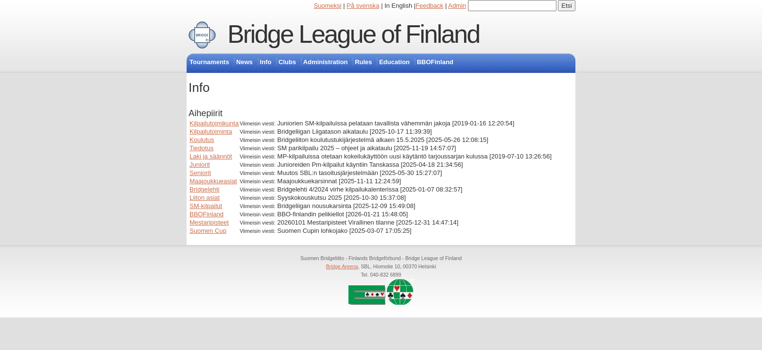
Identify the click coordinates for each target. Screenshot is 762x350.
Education (394, 62)
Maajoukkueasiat (213, 181)
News (244, 62)
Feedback (429, 5)
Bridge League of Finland (353, 34)
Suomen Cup (208, 230)
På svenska (362, 5)
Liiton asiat (205, 197)
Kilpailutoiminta (211, 131)
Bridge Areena (342, 266)
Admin (457, 5)
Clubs (287, 62)
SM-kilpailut (206, 206)
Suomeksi (328, 5)
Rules (363, 62)
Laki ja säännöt (211, 156)
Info (266, 62)
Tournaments (209, 62)
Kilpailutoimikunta (214, 123)
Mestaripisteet (209, 222)
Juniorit (200, 164)
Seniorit (200, 172)
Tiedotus (201, 148)
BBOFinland (435, 62)
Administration (325, 62)
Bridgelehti (204, 189)
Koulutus (202, 139)
